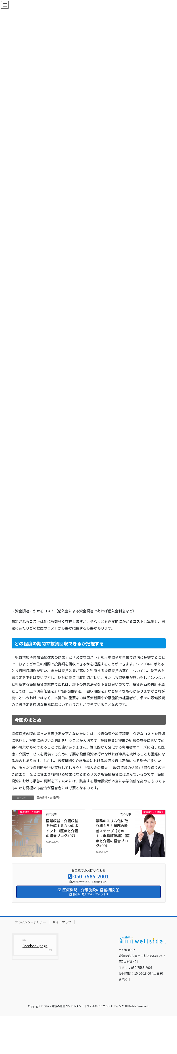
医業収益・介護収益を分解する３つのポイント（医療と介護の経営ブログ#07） (62, 828)
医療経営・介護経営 (49, 797)
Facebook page (35, 945)
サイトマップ (61, 922)
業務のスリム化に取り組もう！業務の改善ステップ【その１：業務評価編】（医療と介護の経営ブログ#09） (113, 833)
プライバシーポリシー (30, 922)
